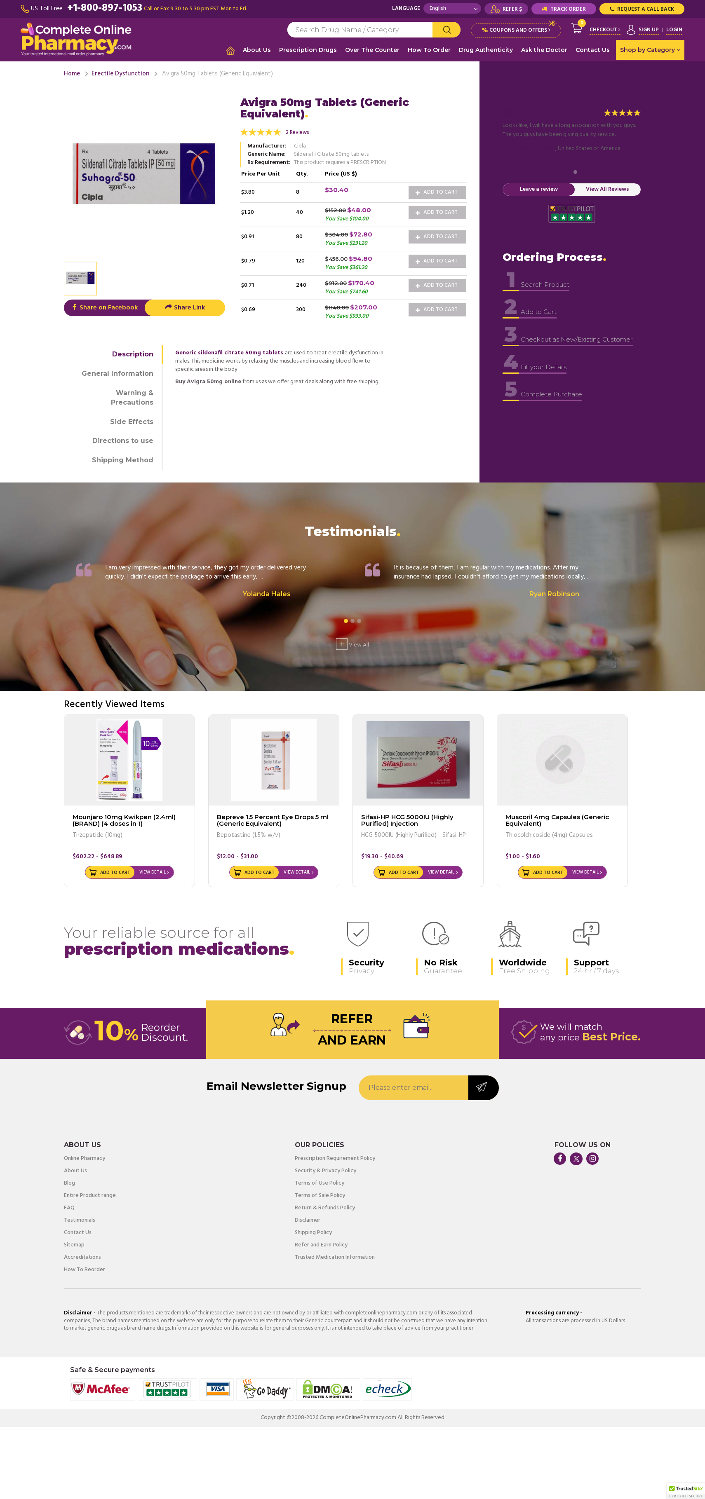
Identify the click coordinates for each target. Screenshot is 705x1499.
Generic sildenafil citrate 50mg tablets (229, 352)
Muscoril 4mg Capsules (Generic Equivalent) (557, 819)
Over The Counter (372, 50)
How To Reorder (84, 1269)
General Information (117, 373)
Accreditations (82, 1257)
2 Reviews (297, 131)
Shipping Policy (313, 1232)
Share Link (185, 307)
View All (352, 643)
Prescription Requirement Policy (335, 1158)
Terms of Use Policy (319, 1182)
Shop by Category (650, 50)
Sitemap (74, 1244)
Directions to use (122, 440)
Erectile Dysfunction (120, 72)
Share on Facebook (104, 307)
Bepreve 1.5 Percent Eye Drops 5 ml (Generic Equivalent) (273, 819)
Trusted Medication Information (335, 1257)
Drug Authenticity (486, 50)
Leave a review (539, 188)
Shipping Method (122, 459)
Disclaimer (307, 1220)
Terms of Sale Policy (320, 1195)
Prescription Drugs (308, 50)
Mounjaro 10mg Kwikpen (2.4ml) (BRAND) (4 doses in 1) (124, 819)
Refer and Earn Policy (321, 1244)
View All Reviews (607, 188)
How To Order (429, 50)
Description (132, 353)
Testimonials (79, 1220)
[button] (686, 1491)
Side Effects (131, 420)
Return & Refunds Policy (325, 1207)
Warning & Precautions (132, 396)
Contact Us (593, 50)
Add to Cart (437, 191)
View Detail (152, 871)
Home (72, 72)
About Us (257, 50)
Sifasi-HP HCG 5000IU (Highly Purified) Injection (407, 819)
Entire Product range (90, 1195)
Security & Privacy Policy (325, 1170)
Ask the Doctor (544, 50)
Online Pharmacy (84, 1158)
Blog (69, 1182)
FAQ (69, 1207)
